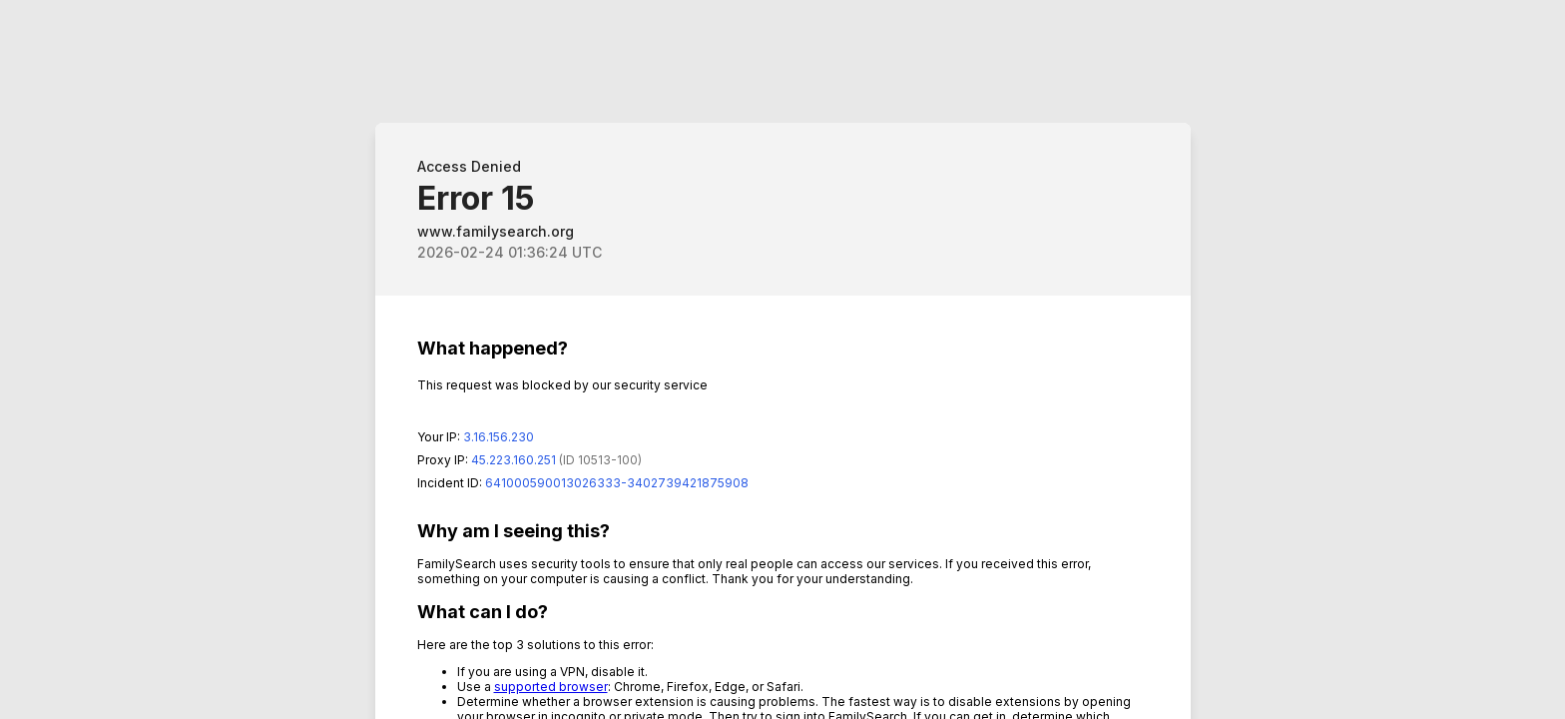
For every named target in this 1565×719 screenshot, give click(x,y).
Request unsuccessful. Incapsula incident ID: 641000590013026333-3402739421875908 (782, 359)
